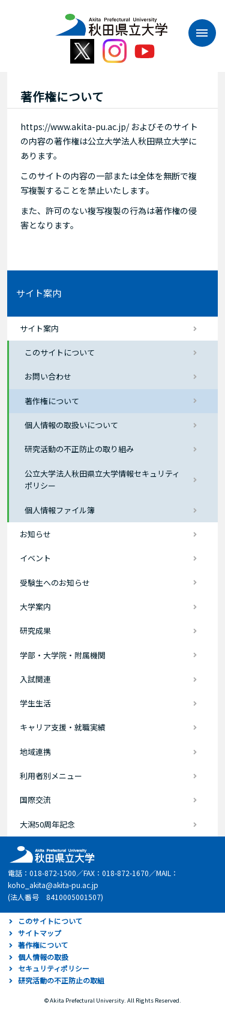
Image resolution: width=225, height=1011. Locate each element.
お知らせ (35, 534)
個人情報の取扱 (43, 957)
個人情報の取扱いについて (71, 425)
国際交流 (35, 799)
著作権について (52, 401)
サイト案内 (38, 293)
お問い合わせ (48, 376)
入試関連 (35, 679)
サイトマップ (39, 933)
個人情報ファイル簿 (60, 510)
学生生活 (35, 703)
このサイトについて (60, 352)
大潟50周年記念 (47, 824)
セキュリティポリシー (53, 968)
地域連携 (35, 751)
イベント (35, 558)
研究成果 (35, 630)
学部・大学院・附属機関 (63, 655)
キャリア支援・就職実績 (63, 727)
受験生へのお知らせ (55, 582)
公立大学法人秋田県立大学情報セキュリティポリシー (102, 480)
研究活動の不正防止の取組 (61, 980)
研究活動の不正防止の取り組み (79, 449)
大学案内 (35, 606)
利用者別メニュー (51, 775)
